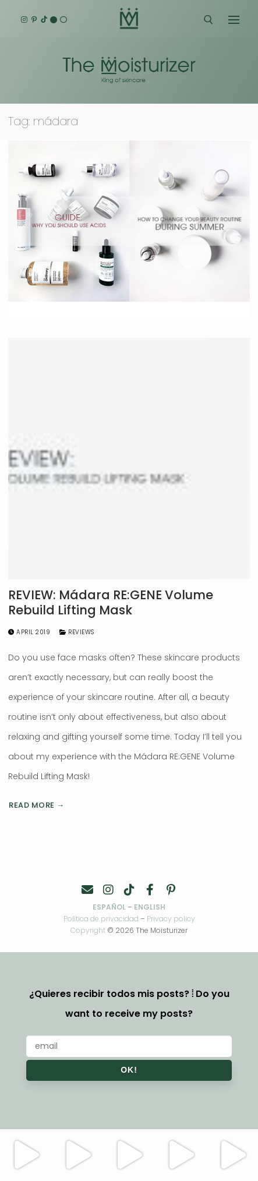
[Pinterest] (34, 20)
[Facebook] (150, 889)
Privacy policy (171, 919)
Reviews (76, 632)
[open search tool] (208, 19)
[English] (54, 20)
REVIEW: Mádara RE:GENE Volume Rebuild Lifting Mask (110, 602)
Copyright (87, 930)
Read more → (37, 805)
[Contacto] (87, 889)
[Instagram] (24, 20)
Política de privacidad (101, 919)
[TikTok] (44, 20)
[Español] (64, 20)
